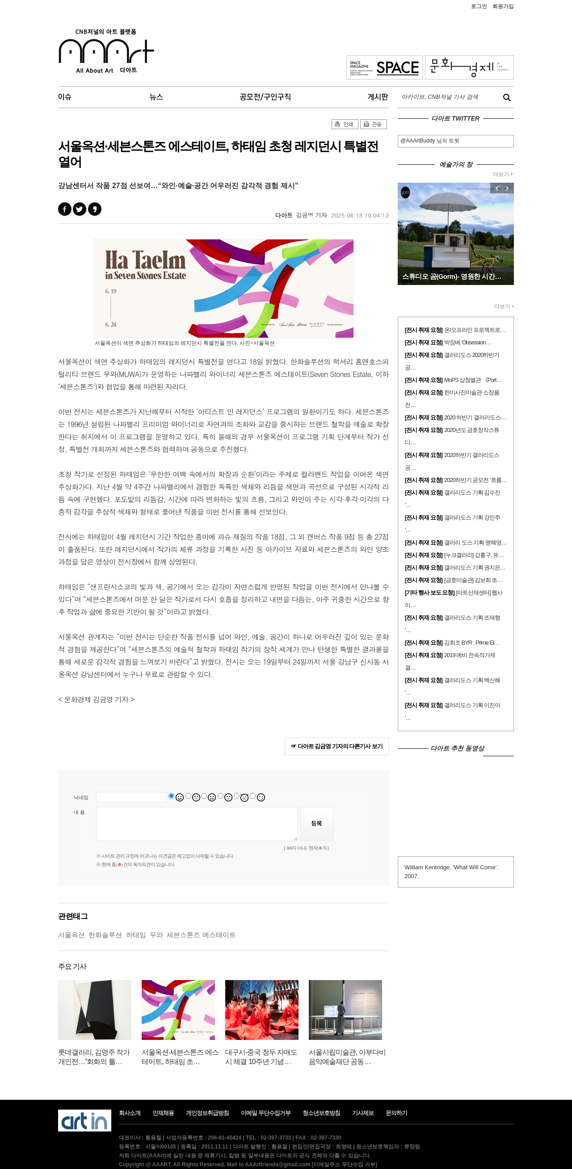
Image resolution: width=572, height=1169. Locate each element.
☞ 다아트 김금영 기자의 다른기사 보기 (337, 746)
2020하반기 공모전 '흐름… (475, 480)
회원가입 (503, 6)
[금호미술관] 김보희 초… (473, 580)
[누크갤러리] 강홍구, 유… (474, 555)
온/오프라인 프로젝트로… (474, 330)
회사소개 (129, 1113)
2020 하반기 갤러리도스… (475, 417)
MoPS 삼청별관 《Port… (472, 380)
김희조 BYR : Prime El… (471, 642)
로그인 (479, 6)
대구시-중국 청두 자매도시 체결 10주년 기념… (261, 1056)
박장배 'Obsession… (467, 342)
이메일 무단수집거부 (265, 1113)
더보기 (503, 174)
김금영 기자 (311, 215)
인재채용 (163, 1113)
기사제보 (363, 1113)
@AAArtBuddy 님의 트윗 (429, 141)
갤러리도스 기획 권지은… (474, 567)
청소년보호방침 (321, 1113)
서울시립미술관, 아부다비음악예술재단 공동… (347, 1056)
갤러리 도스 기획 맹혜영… (475, 542)
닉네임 (81, 797)
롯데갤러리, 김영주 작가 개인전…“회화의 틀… (94, 1056)
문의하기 (396, 1113)
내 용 (79, 812)
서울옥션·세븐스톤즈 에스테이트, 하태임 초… (180, 1056)
